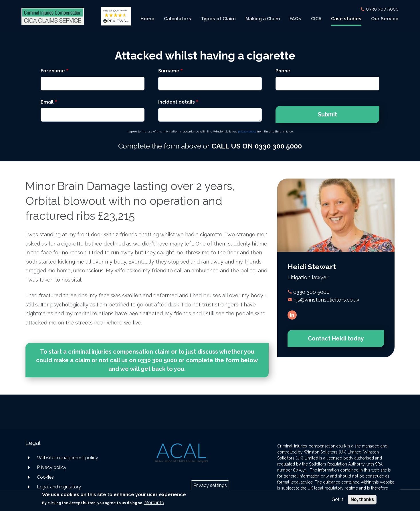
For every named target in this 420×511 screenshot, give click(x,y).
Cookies (45, 477)
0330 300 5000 (382, 9)
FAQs (295, 18)
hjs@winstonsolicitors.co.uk (326, 300)
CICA (316, 18)
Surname (168, 71)
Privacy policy (51, 467)
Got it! (338, 499)
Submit (327, 114)
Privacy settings (210, 485)
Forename (53, 71)
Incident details (176, 102)
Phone (283, 71)
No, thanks (362, 499)
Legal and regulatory (59, 487)
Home (147, 18)
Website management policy (67, 457)
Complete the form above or (210, 146)
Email (47, 102)
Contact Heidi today (336, 338)
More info (154, 502)
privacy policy (247, 131)
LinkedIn (292, 315)
